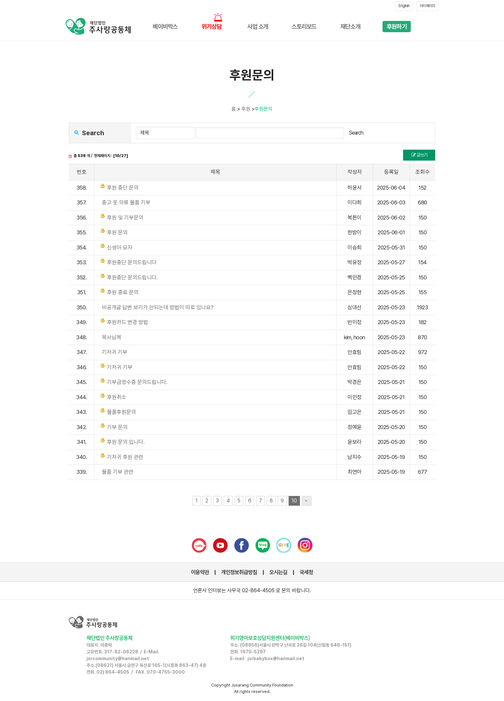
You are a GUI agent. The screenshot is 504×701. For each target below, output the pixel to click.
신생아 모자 (119, 247)
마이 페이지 (427, 6)
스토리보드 (304, 26)
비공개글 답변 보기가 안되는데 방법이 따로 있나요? (157, 307)
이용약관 (200, 572)
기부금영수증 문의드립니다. (137, 382)
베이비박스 (165, 26)
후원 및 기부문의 (125, 217)
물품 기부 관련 (117, 472)
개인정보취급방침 (239, 572)
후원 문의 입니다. (126, 442)
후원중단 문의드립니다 (132, 262)
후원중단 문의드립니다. (132, 277)
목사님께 (111, 337)
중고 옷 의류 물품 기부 (126, 202)
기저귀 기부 (114, 352)
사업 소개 (257, 26)
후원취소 (116, 397)
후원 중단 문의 (123, 187)
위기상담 (211, 26)
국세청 (306, 572)
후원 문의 (117, 232)
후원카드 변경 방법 (127, 322)
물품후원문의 (121, 412)
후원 (245, 109)
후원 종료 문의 (123, 292)
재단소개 (350, 26)
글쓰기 (419, 154)
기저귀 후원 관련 (125, 457)
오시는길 (278, 572)
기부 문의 (117, 427)
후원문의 (264, 109)
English (404, 6)
